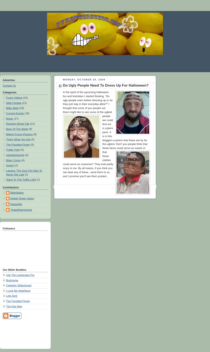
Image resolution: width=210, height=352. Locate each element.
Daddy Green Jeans (22, 198)
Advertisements (15, 155)
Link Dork (11, 295)
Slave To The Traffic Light (21, 179)
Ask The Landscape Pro (20, 275)
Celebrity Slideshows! (19, 285)
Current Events (15, 113)
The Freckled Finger (18, 144)
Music (9, 118)
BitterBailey (17, 192)
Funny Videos (14, 97)
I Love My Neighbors (18, 290)
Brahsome (12, 280)
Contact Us (9, 85)
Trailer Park (13, 149)
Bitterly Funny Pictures (19, 134)
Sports (10, 165)
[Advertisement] (22, 333)
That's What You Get (18, 139)
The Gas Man (14, 306)
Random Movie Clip (17, 123)
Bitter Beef (12, 108)
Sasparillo (16, 204)
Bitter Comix (13, 160)
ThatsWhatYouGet (21, 209)
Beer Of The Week (17, 129)
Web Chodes (14, 103)
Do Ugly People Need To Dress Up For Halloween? (106, 85)
